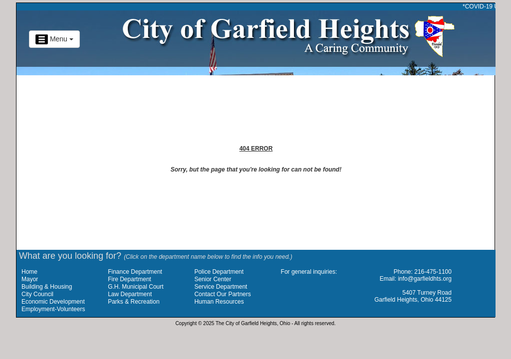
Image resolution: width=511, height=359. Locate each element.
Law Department (130, 294)
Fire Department (129, 279)
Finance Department (135, 271)
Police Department (219, 271)
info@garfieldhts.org (425, 278)
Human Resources (219, 301)
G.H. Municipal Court (135, 286)
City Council (37, 294)
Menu (54, 39)
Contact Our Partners (222, 294)
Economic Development (53, 301)
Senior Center (212, 279)
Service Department (220, 286)
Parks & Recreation (133, 301)
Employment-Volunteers (53, 309)
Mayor (29, 279)
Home (29, 271)
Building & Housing (46, 286)
